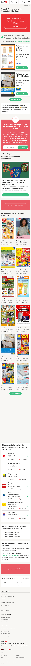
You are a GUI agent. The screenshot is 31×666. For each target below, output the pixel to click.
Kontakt (18, 655)
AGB (2, 657)
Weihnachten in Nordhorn (22, 41)
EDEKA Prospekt (5, 605)
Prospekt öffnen (21, 67)
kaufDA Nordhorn (6, 582)
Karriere (3, 599)
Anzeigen (27, 5)
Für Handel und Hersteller (7, 596)
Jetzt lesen (15, 195)
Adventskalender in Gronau (11, 536)
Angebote (15, 582)
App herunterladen (5, 633)
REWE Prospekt (5, 610)
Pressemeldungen (5, 636)
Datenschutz (24, 142)
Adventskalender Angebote (10, 555)
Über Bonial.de (4, 594)
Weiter (23, 147)
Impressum (18, 653)
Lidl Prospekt (4, 622)
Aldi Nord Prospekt (5, 617)
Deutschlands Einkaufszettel (8, 628)
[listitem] (8, 231)
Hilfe (2, 653)
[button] (15, 57)
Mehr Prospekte (15, 99)
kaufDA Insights (5, 631)
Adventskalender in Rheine (10, 532)
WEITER (15, 27)
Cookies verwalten (20, 657)
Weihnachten (24, 582)
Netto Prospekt (5, 619)
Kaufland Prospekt (5, 608)
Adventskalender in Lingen (10, 534)
